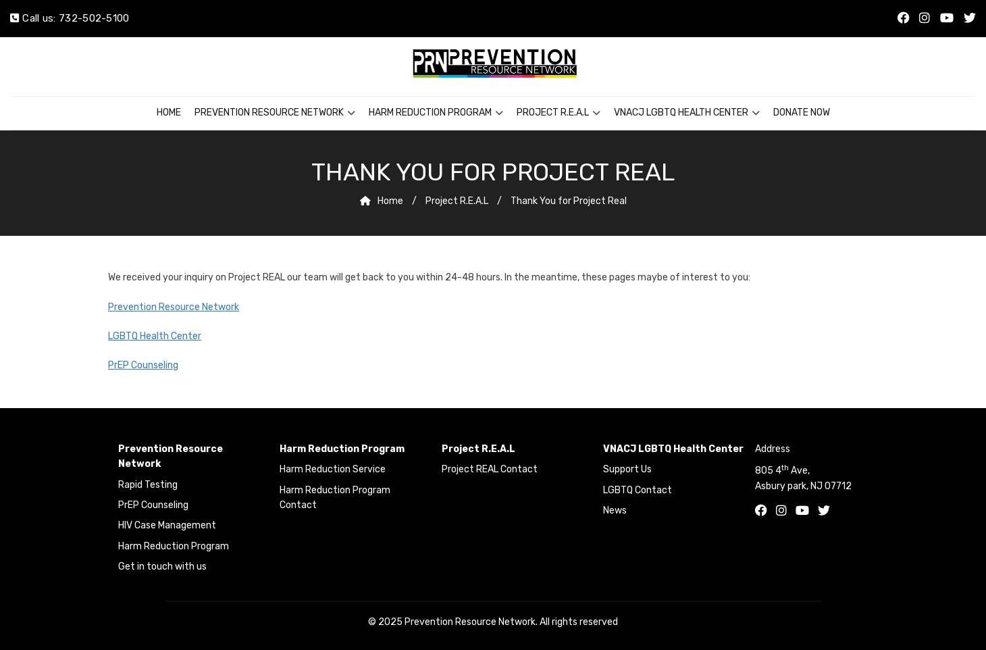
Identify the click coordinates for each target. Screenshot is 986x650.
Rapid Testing (148, 485)
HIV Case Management (167, 525)
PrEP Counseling (143, 365)
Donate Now (801, 112)
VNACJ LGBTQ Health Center (681, 112)
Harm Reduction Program (430, 112)
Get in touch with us (162, 566)
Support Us (627, 469)
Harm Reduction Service (333, 469)
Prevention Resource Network (269, 112)
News (615, 510)
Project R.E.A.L (553, 112)
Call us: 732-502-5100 (70, 18)
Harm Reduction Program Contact (335, 497)
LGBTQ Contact (637, 490)
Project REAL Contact (490, 469)
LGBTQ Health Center (154, 336)
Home (169, 112)
